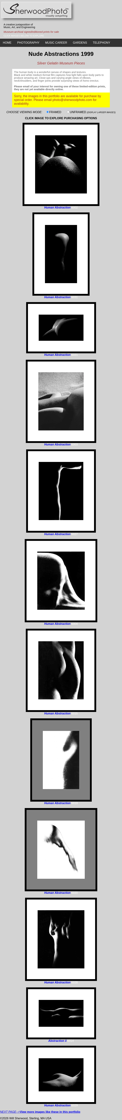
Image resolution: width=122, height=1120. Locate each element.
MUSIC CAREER (56, 42)
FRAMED (55, 112)
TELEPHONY (101, 42)
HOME (7, 42)
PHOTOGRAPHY (28, 42)
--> (40, 1111)
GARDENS (80, 42)
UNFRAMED (93, 112)
